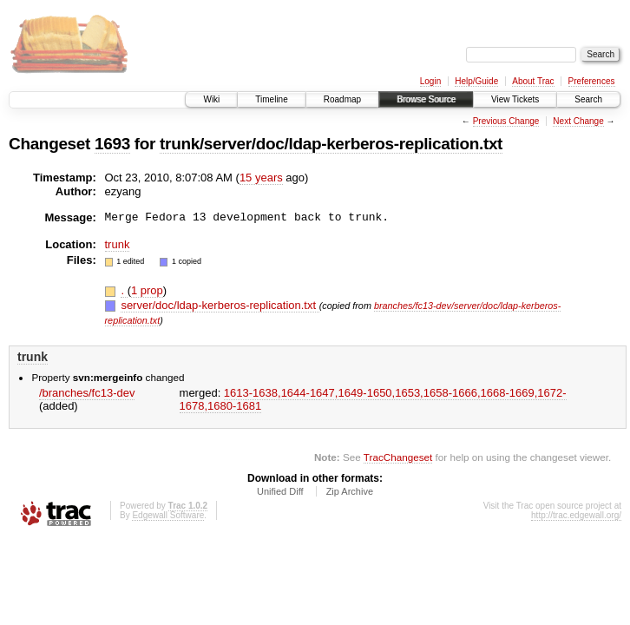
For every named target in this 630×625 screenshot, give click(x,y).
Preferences (591, 81)
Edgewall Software (168, 515)
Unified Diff (280, 491)
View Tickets (515, 99)
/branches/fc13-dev (87, 392)
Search (588, 99)
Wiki (211, 99)
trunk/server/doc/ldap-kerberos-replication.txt (331, 144)
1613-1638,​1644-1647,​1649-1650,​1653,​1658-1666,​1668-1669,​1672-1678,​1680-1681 (373, 399)
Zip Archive (349, 491)
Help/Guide (476, 81)
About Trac (533, 81)
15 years (261, 177)
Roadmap (342, 99)
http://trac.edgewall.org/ (576, 515)
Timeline (271, 99)
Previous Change (506, 121)
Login (430, 81)
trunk (117, 244)
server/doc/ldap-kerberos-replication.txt (219, 305)
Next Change (578, 121)
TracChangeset (398, 457)
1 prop (147, 290)
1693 (112, 144)
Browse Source (426, 99)
